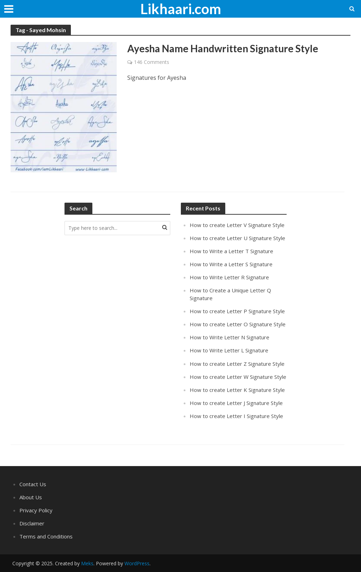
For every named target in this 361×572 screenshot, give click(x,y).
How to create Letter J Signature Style (236, 402)
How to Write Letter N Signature (229, 337)
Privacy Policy (36, 510)
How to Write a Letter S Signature (231, 264)
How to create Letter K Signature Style (237, 389)
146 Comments (151, 62)
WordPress (136, 563)
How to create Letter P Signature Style (237, 311)
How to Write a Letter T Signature (231, 251)
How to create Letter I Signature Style (236, 415)
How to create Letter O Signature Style (238, 324)
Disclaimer (31, 523)
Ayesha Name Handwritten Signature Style (222, 48)
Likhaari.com (180, 8)
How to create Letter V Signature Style (237, 224)
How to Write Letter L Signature (229, 350)
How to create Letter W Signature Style (238, 376)
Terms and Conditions (46, 536)
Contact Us (32, 484)
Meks (87, 563)
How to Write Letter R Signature (229, 277)
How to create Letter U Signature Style (237, 238)
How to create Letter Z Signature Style (237, 363)
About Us (30, 497)
